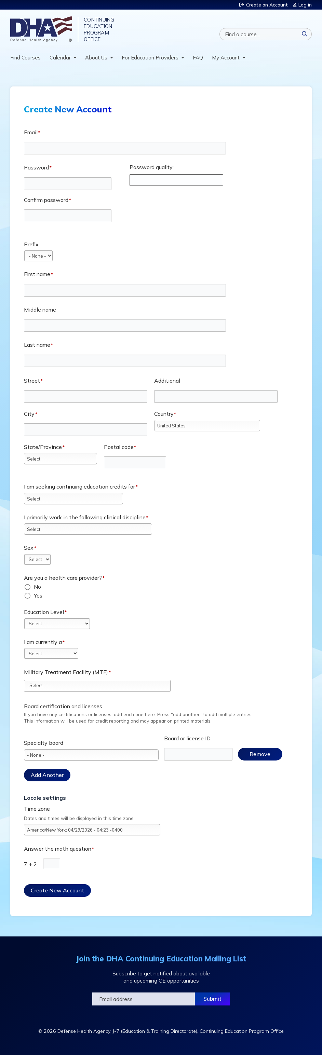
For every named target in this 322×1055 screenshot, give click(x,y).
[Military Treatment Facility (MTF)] (40, 685)
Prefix (31, 244)
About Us (96, 57)
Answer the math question (57, 848)
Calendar (60, 57)
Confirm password (46, 199)
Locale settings (45, 797)
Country (164, 413)
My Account (226, 57)
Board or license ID (187, 738)
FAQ (198, 57)
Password (36, 167)
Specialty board (43, 742)
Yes (38, 595)
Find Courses (25, 57)
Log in (305, 4)
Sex (28, 547)
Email (31, 132)
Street (32, 380)
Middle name (40, 309)
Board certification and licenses (63, 706)
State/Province (43, 446)
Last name (37, 344)
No (37, 586)
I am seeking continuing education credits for (79, 486)
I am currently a (43, 642)
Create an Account (267, 4)
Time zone (37, 808)
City (29, 413)
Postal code (119, 446)
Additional (167, 380)
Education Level (44, 611)
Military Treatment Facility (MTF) (66, 672)
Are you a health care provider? (63, 577)
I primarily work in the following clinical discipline (85, 517)
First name (37, 274)
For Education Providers (150, 57)
